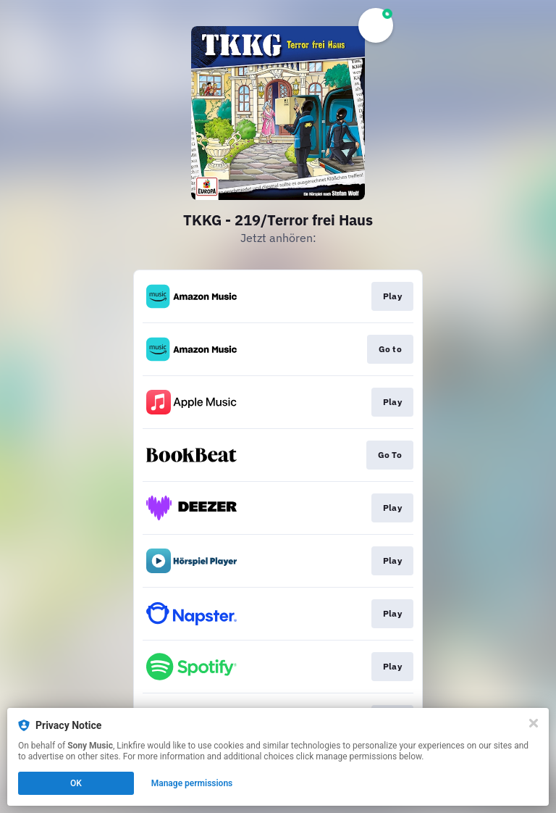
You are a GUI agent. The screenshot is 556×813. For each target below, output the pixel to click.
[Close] (533, 723)
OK (76, 783)
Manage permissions (192, 783)
